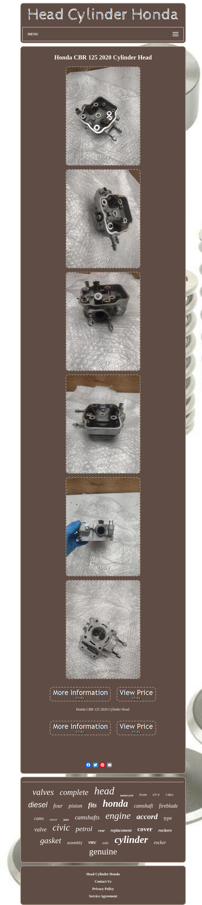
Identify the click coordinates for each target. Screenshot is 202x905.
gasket (50, 840)
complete (74, 792)
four (58, 806)
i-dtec (169, 795)
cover (145, 829)
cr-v (156, 794)
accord (147, 816)
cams (39, 818)
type (168, 818)
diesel (37, 805)
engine (117, 815)
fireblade (168, 806)
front (143, 794)
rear (101, 830)
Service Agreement (103, 896)
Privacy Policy (103, 889)
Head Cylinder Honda (103, 874)
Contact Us (103, 881)
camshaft (143, 806)
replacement (121, 830)
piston (75, 806)
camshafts (87, 817)
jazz (66, 819)
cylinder (131, 839)
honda (115, 803)
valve (40, 829)
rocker (160, 842)
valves (43, 792)
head (104, 791)
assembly (74, 843)
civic (61, 827)
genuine (103, 851)
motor (53, 819)
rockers (165, 830)
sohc (105, 843)
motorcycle (126, 795)
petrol (84, 829)
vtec (92, 842)
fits (92, 805)
